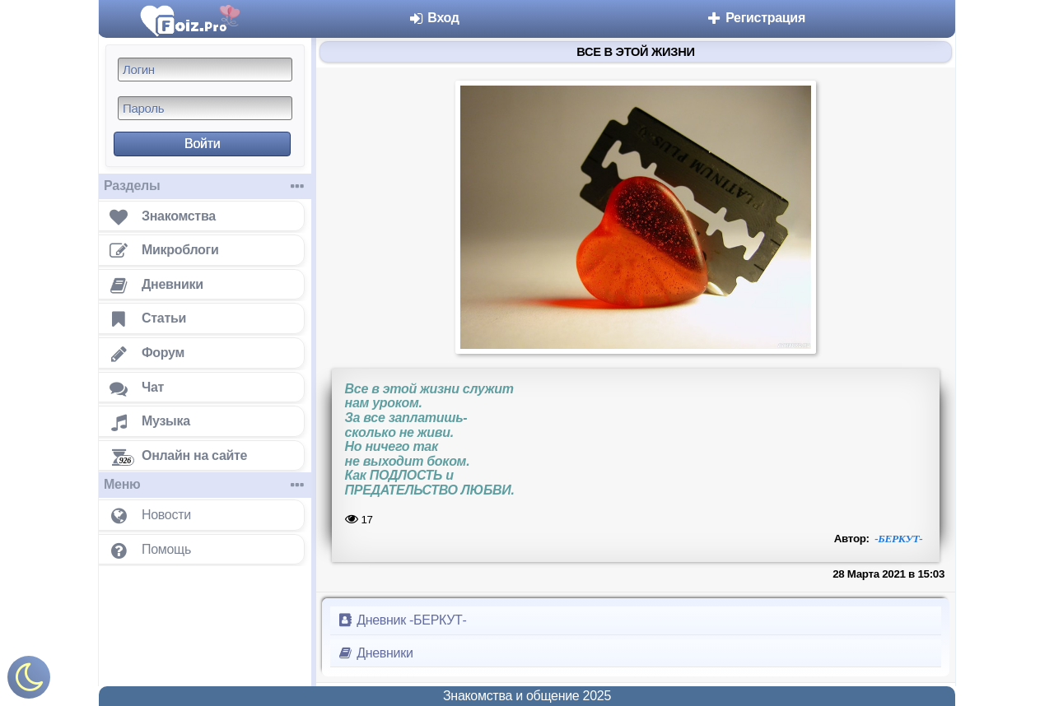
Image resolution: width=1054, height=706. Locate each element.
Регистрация (755, 18)
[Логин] (205, 69)
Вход (433, 18)
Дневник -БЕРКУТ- (402, 620)
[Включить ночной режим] (28, 681)
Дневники (375, 653)
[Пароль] (205, 108)
